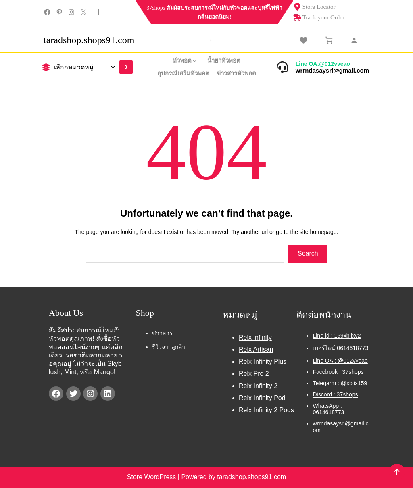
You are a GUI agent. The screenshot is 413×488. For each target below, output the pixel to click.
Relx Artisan (256, 349)
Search (308, 253)
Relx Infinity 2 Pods (266, 410)
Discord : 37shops (335, 394)
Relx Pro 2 (254, 373)
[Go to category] (126, 67)
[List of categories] (83, 67)
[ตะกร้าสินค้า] (329, 40)
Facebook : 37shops (338, 372)
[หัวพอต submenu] (196, 61)
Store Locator (314, 7)
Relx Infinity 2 (258, 385)
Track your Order (318, 17)
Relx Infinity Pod (262, 397)
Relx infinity (255, 337)
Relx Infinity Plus (262, 361)
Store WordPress (152, 476)
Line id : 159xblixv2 (337, 335)
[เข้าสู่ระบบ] (358, 40)
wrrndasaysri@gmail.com (332, 70)
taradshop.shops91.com (89, 40)
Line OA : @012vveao (340, 360)
